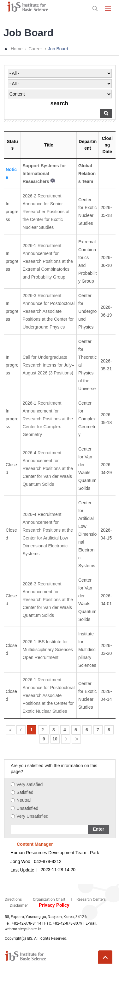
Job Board (58, 48)
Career (35, 48)
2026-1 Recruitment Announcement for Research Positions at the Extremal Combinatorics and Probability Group (47, 261)
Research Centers (91, 899)
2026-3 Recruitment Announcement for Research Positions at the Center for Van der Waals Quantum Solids (47, 599)
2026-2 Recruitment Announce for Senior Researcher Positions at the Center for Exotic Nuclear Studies (45, 211)
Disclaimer (19, 905)
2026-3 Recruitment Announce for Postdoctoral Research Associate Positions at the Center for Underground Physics (48, 311)
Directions (13, 899)
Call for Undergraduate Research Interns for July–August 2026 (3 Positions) (48, 365)
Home (16, 48)
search (59, 104)
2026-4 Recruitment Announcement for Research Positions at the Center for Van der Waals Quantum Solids (47, 468)
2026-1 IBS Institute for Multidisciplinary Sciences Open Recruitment (47, 649)
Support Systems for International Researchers (44, 173)
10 (54, 738)
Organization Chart (49, 899)
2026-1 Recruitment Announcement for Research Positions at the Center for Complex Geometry (47, 419)
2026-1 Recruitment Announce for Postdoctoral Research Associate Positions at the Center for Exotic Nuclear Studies (48, 695)
